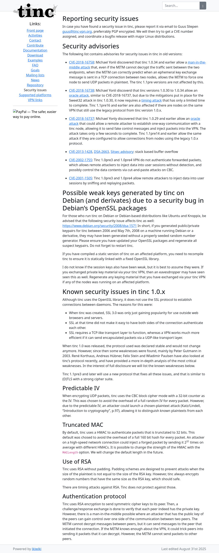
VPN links (35, 100)
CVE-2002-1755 (80, 160)
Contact (35, 40)
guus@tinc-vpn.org (77, 31)
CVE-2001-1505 (80, 178)
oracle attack (79, 95)
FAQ (35, 65)
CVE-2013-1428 (80, 151)
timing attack (151, 100)
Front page (35, 30)
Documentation (35, 50)
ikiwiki (36, 549)
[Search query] (181, 6)
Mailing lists (35, 75)
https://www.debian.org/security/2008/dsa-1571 (100, 225)
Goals (35, 70)
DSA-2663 (101, 151)
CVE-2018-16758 (81, 62)
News (35, 80)
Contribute (35, 45)
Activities (35, 35)
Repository (35, 85)
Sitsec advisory (122, 151)
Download (35, 55)
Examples (35, 60)
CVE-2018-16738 (81, 90)
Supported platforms (35, 95)
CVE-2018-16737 (81, 118)
